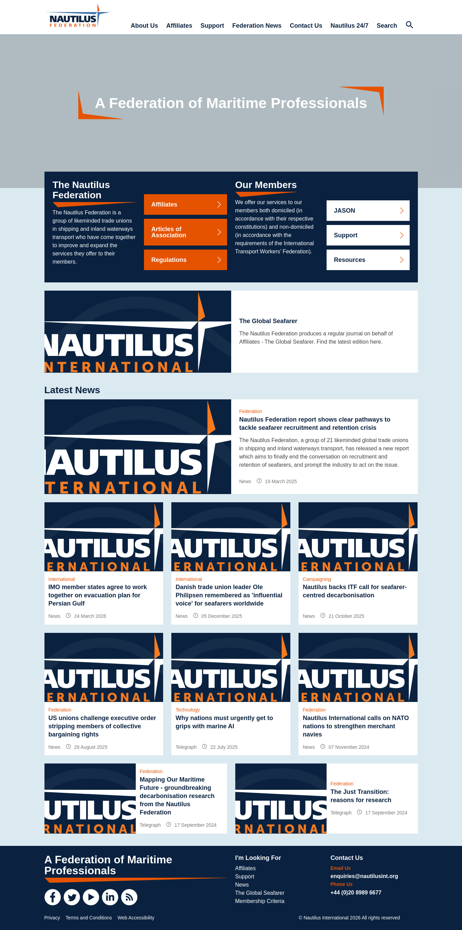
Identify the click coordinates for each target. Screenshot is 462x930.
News (242, 885)
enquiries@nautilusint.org (364, 876)
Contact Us (306, 25)
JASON (369, 210)
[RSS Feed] (129, 897)
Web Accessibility (136, 917)
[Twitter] (72, 897)
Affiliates (179, 25)
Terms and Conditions (89, 917)
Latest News (72, 390)
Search (387, 25)
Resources (369, 259)
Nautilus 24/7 (349, 25)
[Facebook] (52, 897)
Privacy (52, 917)
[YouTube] (91, 897)
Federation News (256, 25)
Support (212, 25)
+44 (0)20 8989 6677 (356, 892)
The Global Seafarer (260, 893)
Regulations (186, 259)
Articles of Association (186, 232)
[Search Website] (409, 25)
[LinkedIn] (110, 897)
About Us (144, 25)
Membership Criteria (260, 901)
